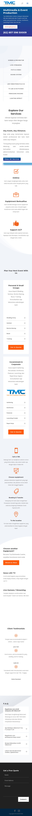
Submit (23, 799)
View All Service (12, 159)
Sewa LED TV (9, 573)
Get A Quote (16, 347)
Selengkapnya (10, 27)
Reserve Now (11, 562)
